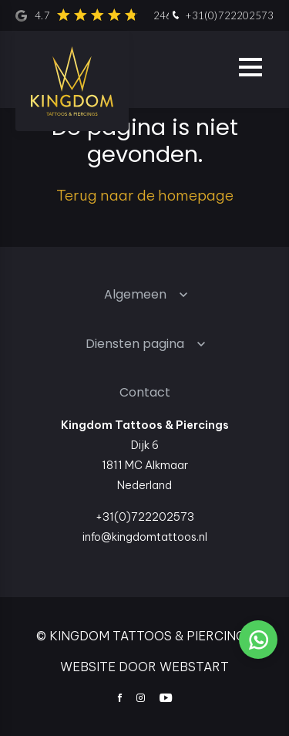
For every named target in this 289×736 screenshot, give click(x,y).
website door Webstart (144, 666)
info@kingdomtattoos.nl (144, 537)
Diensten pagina (135, 344)
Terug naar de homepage (145, 195)
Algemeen (135, 294)
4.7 (130, 15)
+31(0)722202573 (221, 16)
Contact (144, 392)
